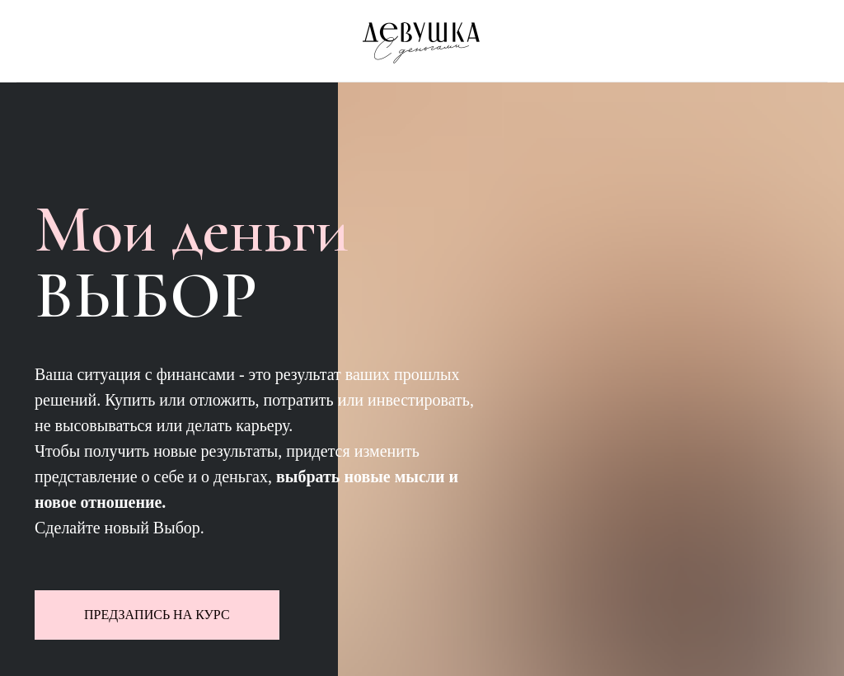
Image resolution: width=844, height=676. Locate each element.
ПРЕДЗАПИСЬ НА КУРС (157, 615)
